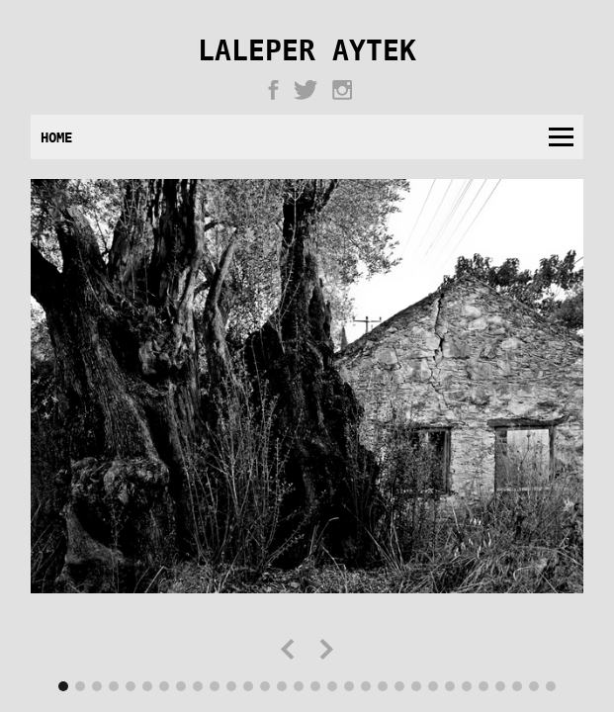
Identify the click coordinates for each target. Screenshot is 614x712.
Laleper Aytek (307, 53)
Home (56, 137)
